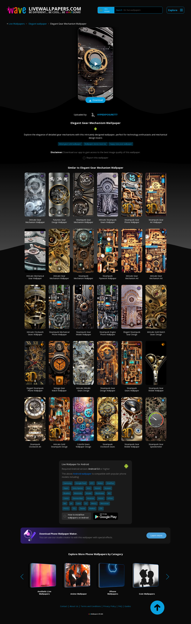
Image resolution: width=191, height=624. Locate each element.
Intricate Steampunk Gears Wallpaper (107, 221)
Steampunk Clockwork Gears (107, 445)
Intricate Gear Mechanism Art (131, 277)
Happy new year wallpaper (121, 144)
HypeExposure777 (103, 114)
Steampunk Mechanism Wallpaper (83, 277)
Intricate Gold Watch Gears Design (156, 333)
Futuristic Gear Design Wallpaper (59, 221)
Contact (63, 606)
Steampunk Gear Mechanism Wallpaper (83, 221)
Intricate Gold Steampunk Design (59, 445)
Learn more (156, 535)
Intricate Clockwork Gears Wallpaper (35, 333)
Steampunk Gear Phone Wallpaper (131, 221)
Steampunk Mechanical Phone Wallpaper (59, 333)
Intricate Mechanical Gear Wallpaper (35, 277)
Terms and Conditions (91, 606)
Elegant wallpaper (38, 23)
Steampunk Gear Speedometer (156, 445)
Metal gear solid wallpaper (70, 144)
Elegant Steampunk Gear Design (131, 333)
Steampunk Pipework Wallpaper (107, 277)
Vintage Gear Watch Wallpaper (59, 389)
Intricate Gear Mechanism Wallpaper (35, 221)
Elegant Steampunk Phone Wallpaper (35, 389)
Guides (127, 606)
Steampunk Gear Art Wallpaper (156, 221)
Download (95, 100)
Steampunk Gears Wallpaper (132, 389)
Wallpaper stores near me (95, 144)
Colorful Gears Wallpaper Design (83, 445)
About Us (74, 606)
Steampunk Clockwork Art (35, 445)
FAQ (120, 606)
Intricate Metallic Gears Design (83, 389)
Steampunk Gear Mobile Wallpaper (83, 333)
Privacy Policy (109, 606)
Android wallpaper (82, 473)
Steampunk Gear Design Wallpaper (107, 389)
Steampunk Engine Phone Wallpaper (108, 333)
